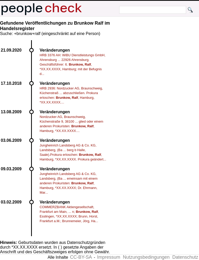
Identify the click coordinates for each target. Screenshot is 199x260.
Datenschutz (185, 257)
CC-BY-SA (81, 257)
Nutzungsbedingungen (146, 257)
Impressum (108, 257)
